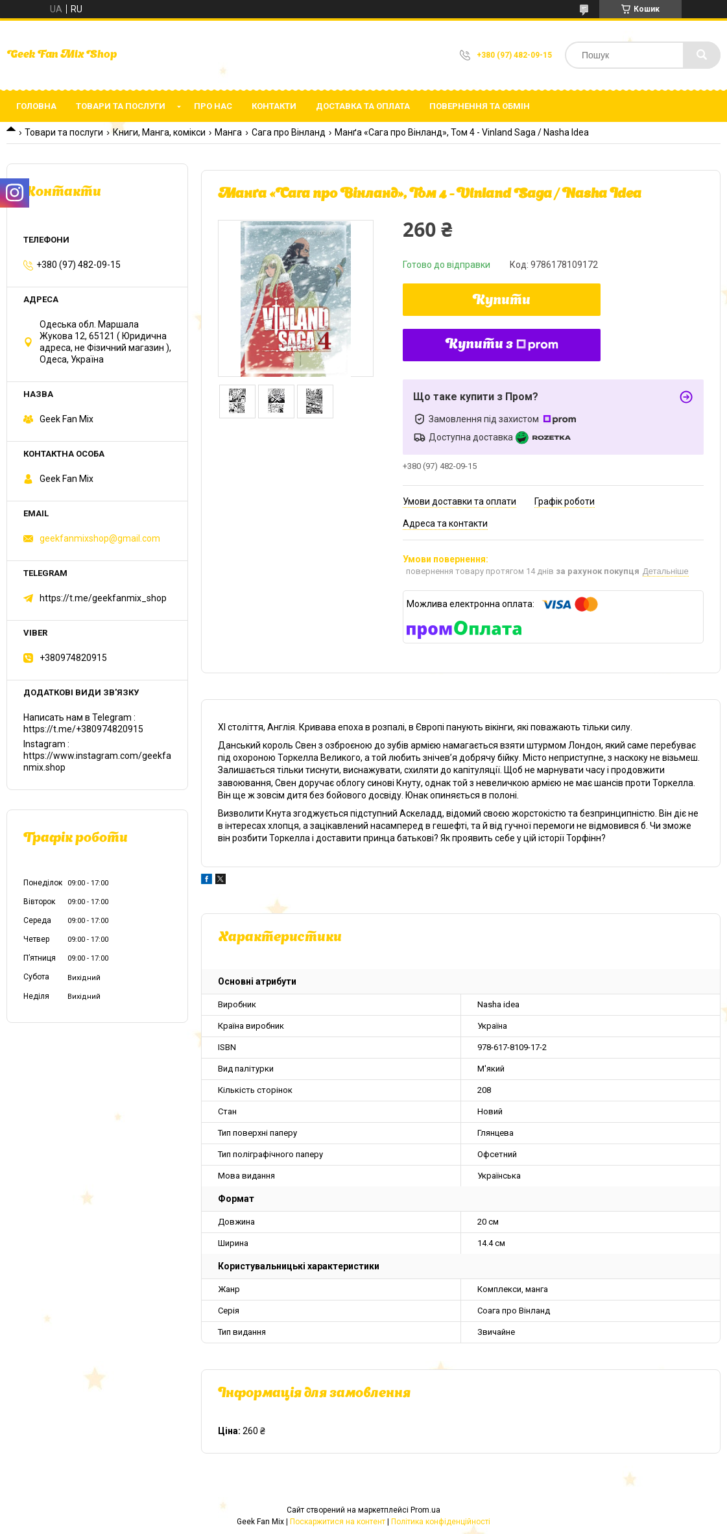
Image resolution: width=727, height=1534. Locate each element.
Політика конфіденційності (440, 1521)
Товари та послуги (120, 106)
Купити (501, 300)
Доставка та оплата (363, 106)
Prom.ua (425, 1510)
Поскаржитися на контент (337, 1521)
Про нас (213, 106)
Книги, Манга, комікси (159, 132)
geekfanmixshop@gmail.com (100, 538)
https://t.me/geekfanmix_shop (103, 598)
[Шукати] (702, 55)
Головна (36, 106)
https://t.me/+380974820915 (83, 729)
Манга (228, 132)
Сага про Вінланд (289, 132)
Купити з (502, 345)
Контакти (274, 106)
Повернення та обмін (479, 106)
